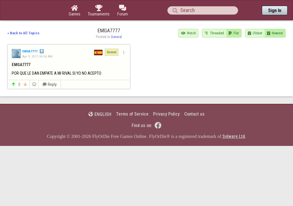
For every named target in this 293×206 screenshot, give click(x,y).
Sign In (274, 10)
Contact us (194, 98)
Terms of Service (132, 98)
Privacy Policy (166, 98)
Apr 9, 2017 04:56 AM (37, 41)
